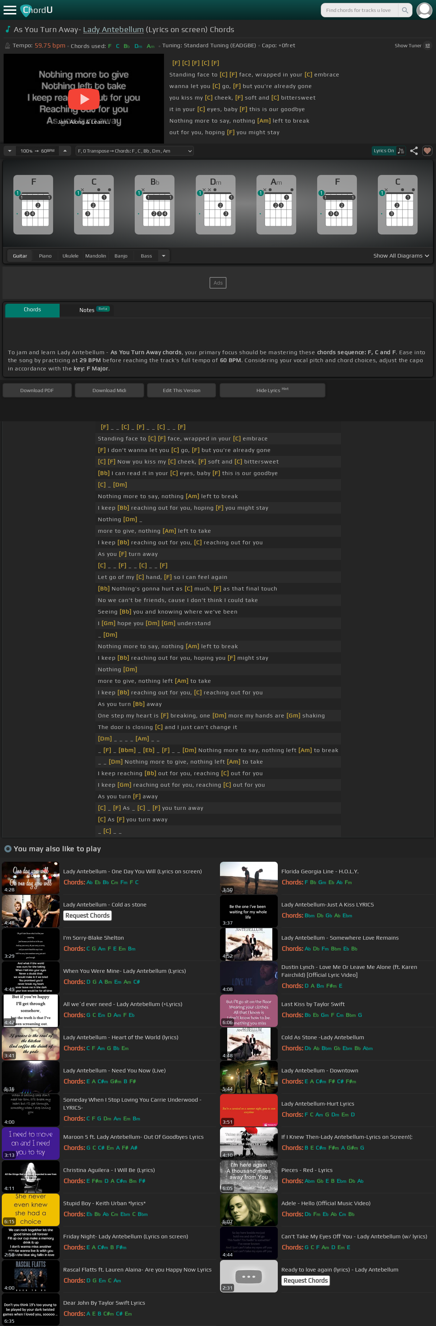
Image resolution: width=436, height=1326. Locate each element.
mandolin (95, 256)
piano (45, 256)
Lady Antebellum (113, 29)
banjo (121, 256)
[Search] (404, 10)
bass (146, 256)
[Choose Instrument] (163, 255)
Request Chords (87, 915)
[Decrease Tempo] (10, 151)
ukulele (70, 256)
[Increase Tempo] (65, 151)
